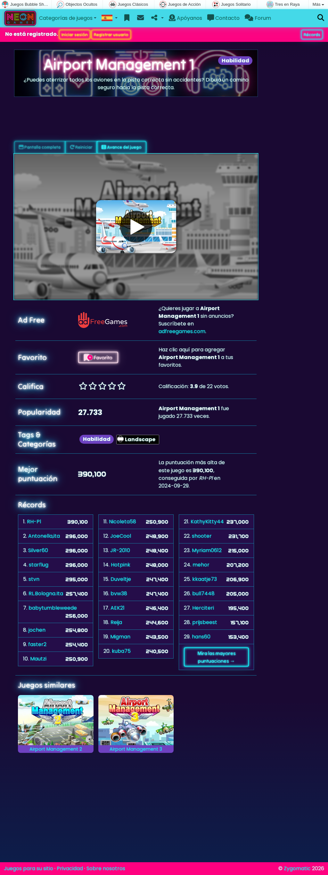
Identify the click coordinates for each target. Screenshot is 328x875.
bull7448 (203, 593)
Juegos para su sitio (28, 868)
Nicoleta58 (122, 521)
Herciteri (203, 608)
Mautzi (38, 658)
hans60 (201, 636)
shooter (202, 536)
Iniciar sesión (75, 34)
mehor (201, 564)
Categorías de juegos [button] (66, 18)
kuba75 (121, 651)
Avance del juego (122, 147)
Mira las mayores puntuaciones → (216, 657)
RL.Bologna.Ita (46, 593)
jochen (37, 630)
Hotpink (120, 564)
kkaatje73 (204, 579)
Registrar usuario (111, 34)
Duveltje (121, 579)
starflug (38, 564)
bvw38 (119, 593)
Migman (120, 636)
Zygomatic (297, 868)
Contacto (223, 18)
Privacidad (70, 868)
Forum (258, 18)
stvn (34, 579)
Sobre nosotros (105, 868)
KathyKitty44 (207, 521)
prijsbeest (204, 622)
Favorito (98, 357)
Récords (312, 34)
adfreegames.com (182, 331)
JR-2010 (120, 550)
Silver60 (38, 550)
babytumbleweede (53, 608)
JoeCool (120, 536)
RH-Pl (34, 521)
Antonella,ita (44, 536)
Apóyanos (185, 18)
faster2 (37, 644)
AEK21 (118, 608)
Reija (116, 622)
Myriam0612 (207, 550)
